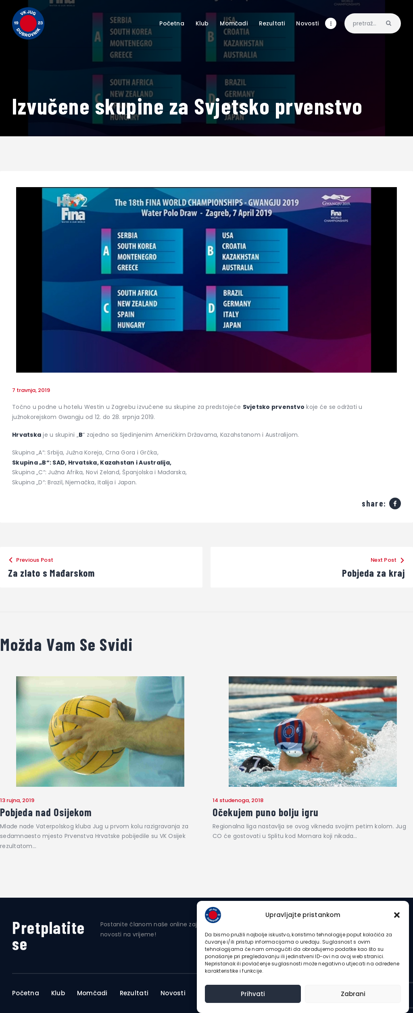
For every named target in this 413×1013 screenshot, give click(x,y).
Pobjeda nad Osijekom (46, 812)
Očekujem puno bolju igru (266, 812)
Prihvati (253, 994)
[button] (397, 915)
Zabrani (353, 994)
